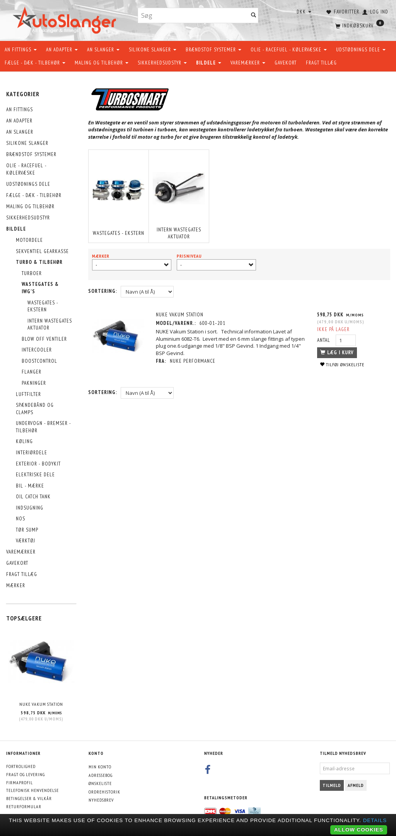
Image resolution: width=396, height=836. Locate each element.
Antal (324, 340)
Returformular (23, 806)
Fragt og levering (25, 774)
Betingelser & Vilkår (29, 798)
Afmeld (356, 785)
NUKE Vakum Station (41, 704)
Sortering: (102, 291)
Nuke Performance (192, 361)
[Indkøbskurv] (359, 25)
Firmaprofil (19, 782)
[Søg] (253, 15)
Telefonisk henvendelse (32, 790)
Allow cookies (358, 830)
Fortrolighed (21, 766)
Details (375, 820)
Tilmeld (332, 785)
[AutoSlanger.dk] (66, 19)
